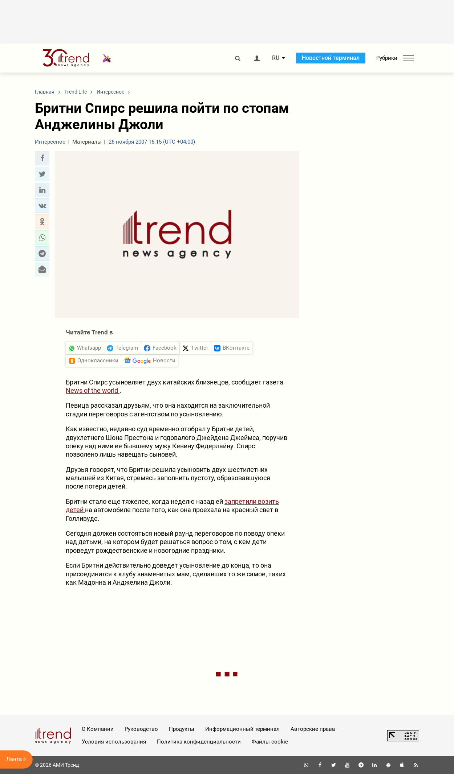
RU (275, 58)
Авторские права (313, 729)
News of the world (92, 390)
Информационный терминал (242, 729)
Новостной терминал (331, 57)
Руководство (141, 729)
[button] (42, 158)
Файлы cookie (270, 741)
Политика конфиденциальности (199, 741)
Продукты (181, 729)
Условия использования (114, 741)
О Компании (98, 729)
